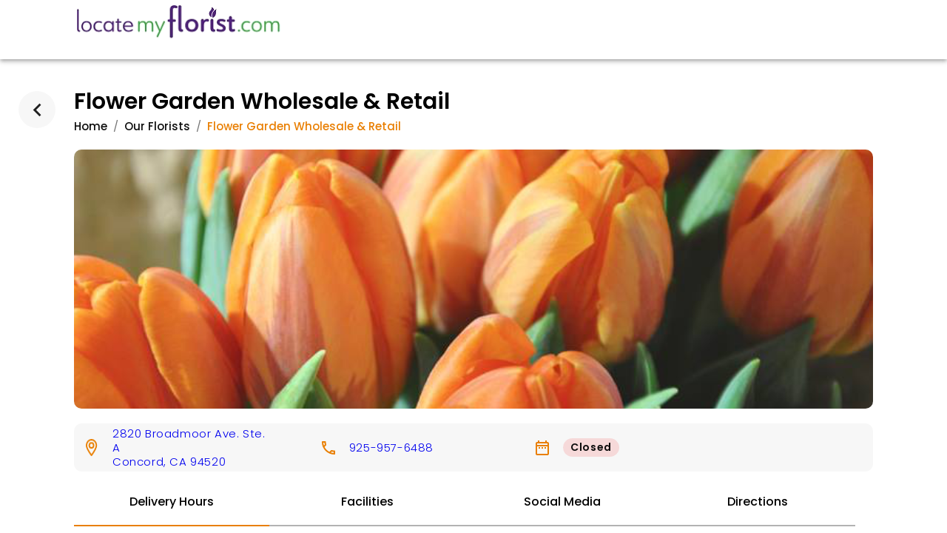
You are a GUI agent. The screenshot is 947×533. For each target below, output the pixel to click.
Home (90, 126)
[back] (36, 109)
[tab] (171, 502)
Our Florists (157, 126)
